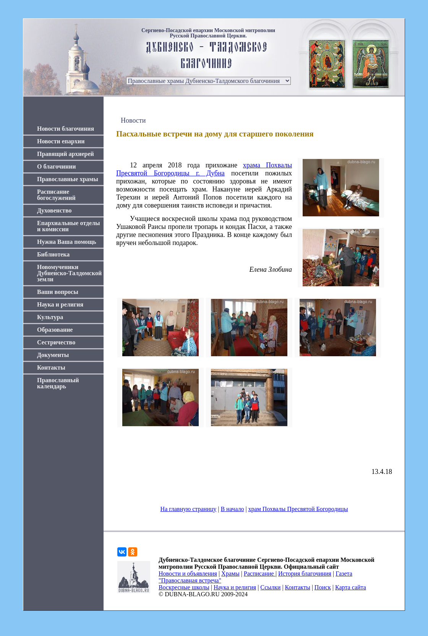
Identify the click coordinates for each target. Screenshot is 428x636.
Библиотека (53, 254)
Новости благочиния (65, 128)
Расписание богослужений (56, 194)
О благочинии (56, 166)
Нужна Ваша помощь (66, 241)
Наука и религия (60, 304)
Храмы (230, 573)
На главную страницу (188, 509)
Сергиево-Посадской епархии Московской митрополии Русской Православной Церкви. (208, 33)
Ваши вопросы (57, 292)
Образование (55, 329)
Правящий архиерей (65, 154)
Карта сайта (350, 587)
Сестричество (56, 342)
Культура (50, 317)
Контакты (51, 367)
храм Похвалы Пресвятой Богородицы (298, 509)
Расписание (260, 573)
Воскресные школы (184, 587)
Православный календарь (58, 383)
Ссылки (270, 587)
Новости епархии (60, 141)
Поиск (323, 587)
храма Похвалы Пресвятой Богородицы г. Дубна (204, 169)
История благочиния (304, 573)
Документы (53, 355)
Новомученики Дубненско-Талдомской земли (69, 273)
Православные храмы (67, 179)
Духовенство (54, 210)
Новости (133, 120)
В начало (232, 509)
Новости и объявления (188, 573)
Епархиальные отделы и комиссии (68, 226)
